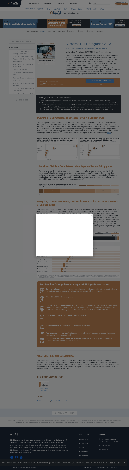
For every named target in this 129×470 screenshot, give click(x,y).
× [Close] (91, 215)
